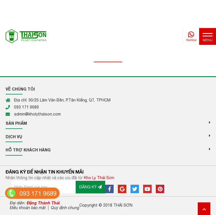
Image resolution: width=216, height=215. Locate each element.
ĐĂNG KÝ (90, 187)
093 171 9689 (38, 193)
